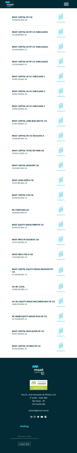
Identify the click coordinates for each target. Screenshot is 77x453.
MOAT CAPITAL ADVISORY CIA (38, 167)
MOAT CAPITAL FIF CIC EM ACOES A (38, 137)
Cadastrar (24, 444)
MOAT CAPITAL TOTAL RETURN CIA (38, 152)
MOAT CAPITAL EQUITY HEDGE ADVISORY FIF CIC (38, 272)
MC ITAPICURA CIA (38, 211)
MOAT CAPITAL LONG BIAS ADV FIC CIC (38, 122)
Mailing (24, 426)
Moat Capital (9, 4)
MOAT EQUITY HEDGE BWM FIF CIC (38, 226)
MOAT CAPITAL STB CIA (38, 196)
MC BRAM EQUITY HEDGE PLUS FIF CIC (38, 318)
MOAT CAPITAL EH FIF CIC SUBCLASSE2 (38, 48)
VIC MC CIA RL (38, 288)
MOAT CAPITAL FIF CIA (38, 18)
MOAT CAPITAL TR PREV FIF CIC (38, 347)
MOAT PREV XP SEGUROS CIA (38, 241)
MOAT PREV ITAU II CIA (38, 256)
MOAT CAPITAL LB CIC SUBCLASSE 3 (38, 107)
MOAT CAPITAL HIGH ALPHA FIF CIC (38, 332)
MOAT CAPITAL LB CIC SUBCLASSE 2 (38, 93)
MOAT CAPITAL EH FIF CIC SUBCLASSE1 (38, 33)
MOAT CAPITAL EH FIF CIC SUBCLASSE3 (38, 63)
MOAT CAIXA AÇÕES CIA (38, 181)
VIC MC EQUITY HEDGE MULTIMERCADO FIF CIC (38, 303)
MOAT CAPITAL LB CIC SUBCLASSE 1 (38, 78)
